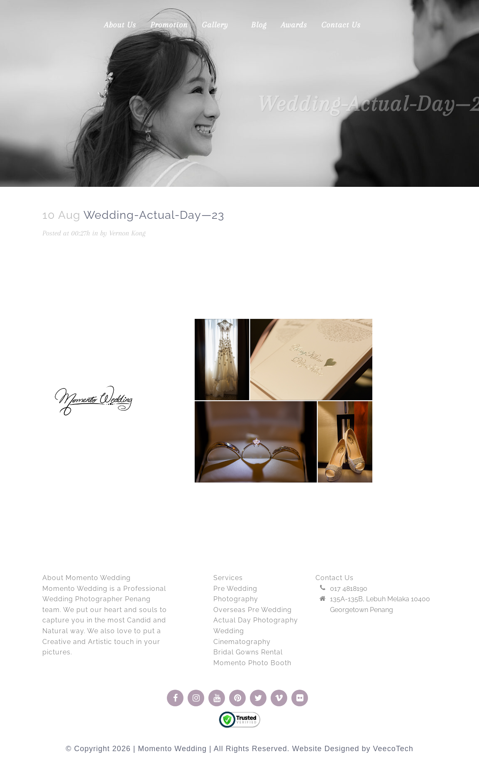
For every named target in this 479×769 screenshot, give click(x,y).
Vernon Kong (127, 233)
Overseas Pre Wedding (252, 610)
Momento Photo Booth (252, 663)
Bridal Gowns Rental (248, 652)
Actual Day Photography (255, 620)
